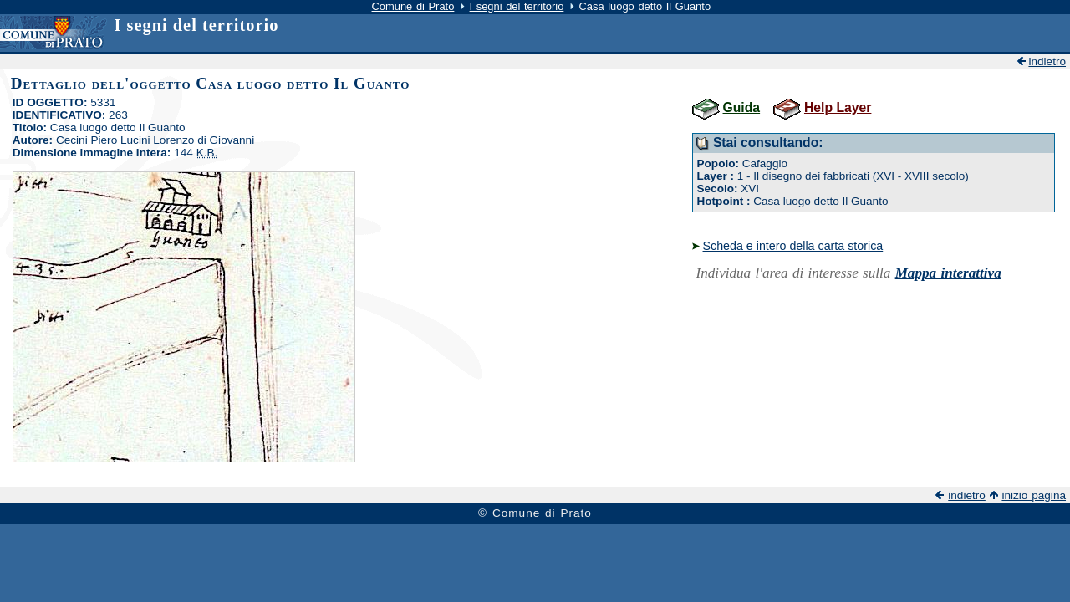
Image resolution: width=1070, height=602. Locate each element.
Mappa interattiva (948, 273)
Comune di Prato (413, 6)
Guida (742, 107)
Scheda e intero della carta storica (793, 246)
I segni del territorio (517, 6)
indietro (1047, 61)
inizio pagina (1033, 495)
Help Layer (837, 107)
